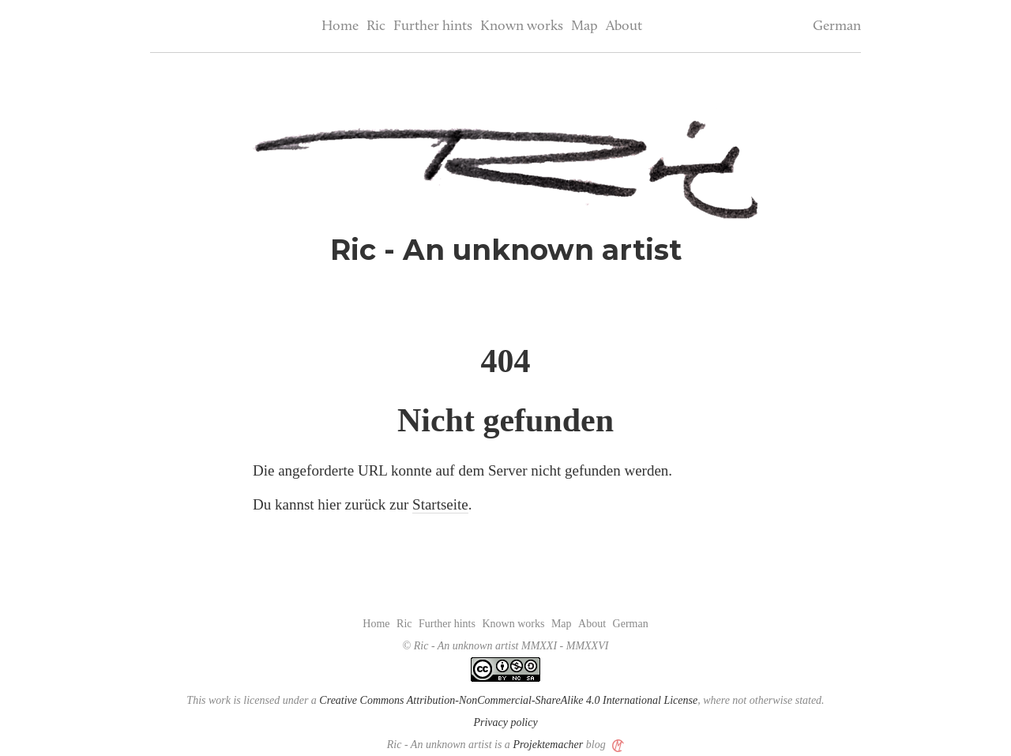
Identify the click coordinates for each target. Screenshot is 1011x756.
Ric (375, 26)
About (624, 26)
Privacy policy (505, 722)
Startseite (440, 504)
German (837, 26)
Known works (521, 26)
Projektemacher (548, 744)
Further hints (432, 26)
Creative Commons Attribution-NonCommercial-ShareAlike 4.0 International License (508, 700)
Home (340, 26)
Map (584, 26)
